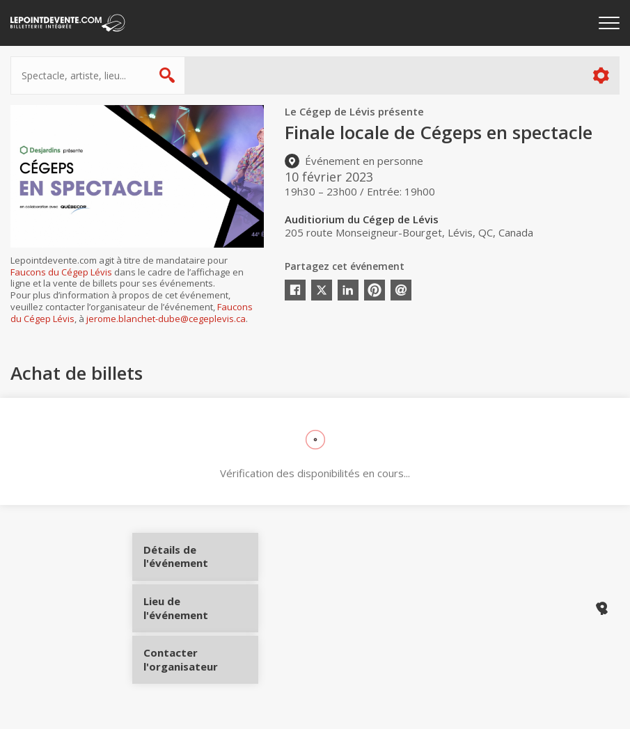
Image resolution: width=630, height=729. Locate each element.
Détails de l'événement (197, 562)
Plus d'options (600, 75)
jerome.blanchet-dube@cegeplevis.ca (166, 318)
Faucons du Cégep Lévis (61, 272)
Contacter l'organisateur (197, 654)
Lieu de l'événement (197, 608)
